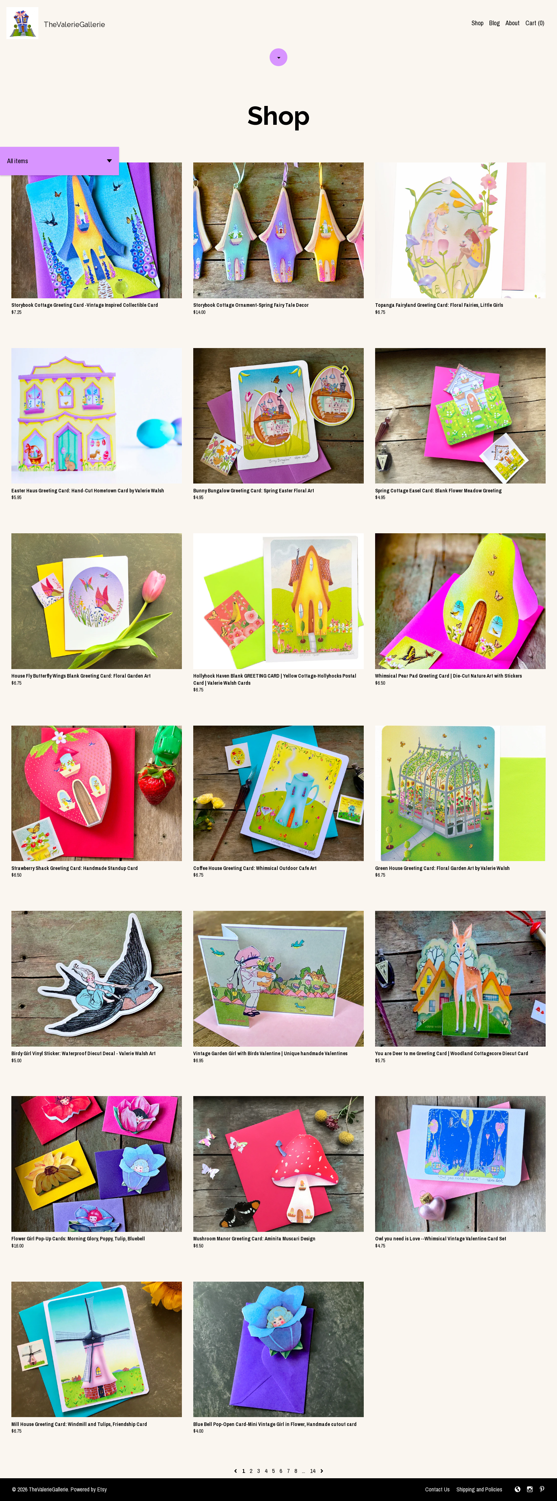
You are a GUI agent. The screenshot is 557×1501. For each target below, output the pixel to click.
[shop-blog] (517, 1489)
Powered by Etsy (89, 1489)
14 (312, 1471)
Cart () (534, 22)
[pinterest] (542, 1489)
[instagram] (529, 1489)
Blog (494, 22)
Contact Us (437, 1489)
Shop (477, 22)
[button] (59, 161)
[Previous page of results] (236, 1471)
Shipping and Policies (479, 1489)
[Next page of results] (322, 1471)
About (512, 22)
